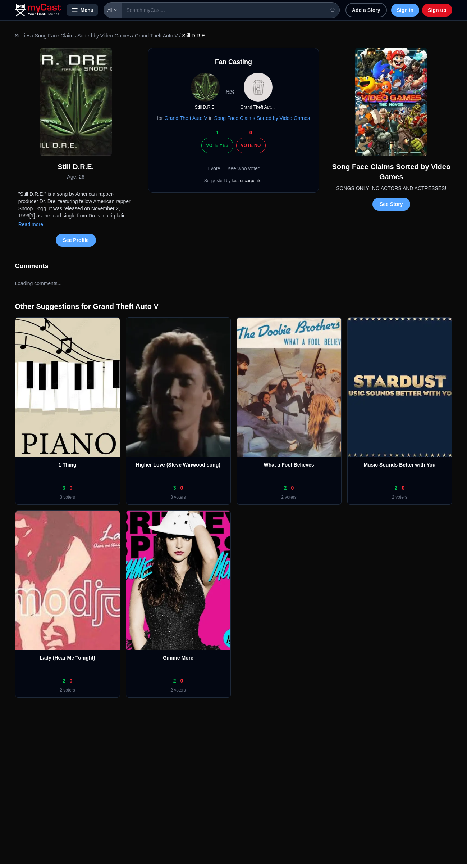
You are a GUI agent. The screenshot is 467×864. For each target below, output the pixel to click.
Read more (30, 224)
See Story (391, 204)
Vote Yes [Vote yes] (217, 145)
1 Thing (68, 465)
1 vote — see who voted (233, 168)
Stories (23, 36)
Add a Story (366, 10)
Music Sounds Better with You (399, 465)
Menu (82, 10)
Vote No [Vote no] (251, 145)
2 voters (289, 497)
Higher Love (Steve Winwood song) (178, 465)
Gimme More (178, 658)
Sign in (405, 10)
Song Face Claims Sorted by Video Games (83, 36)
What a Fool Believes (289, 465)
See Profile (76, 240)
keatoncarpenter (247, 180)
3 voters (67, 497)
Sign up (437, 10)
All (112, 10)
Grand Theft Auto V (156, 36)
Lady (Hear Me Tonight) (67, 658)
